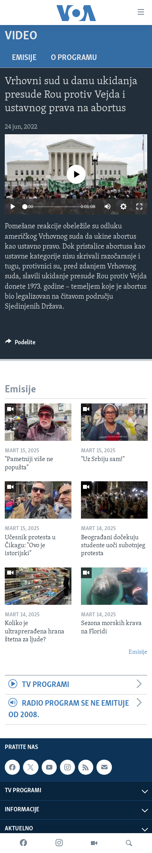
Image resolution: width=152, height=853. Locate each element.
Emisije (24, 58)
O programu (74, 58)
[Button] (20, 344)
